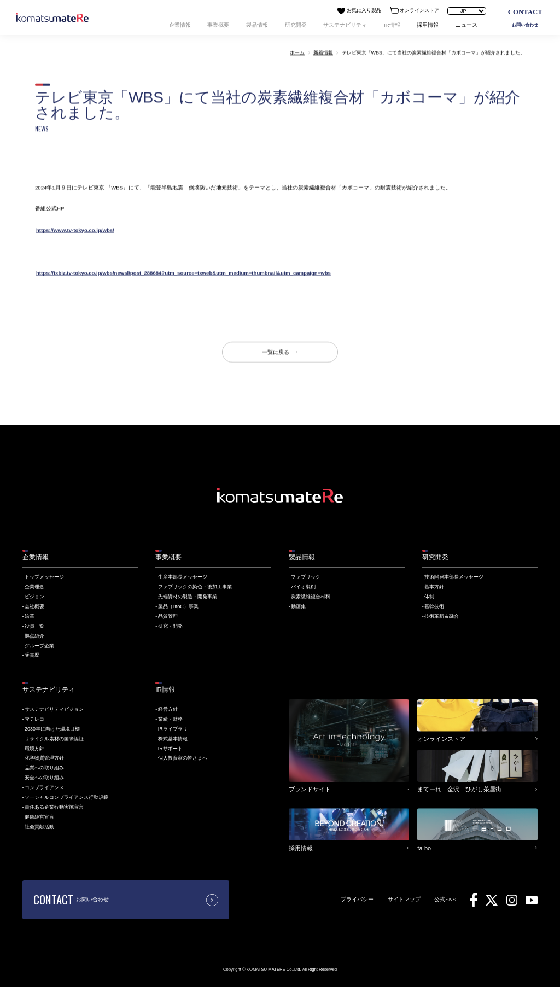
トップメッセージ (44, 577)
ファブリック (305, 577)
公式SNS (445, 899)
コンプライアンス (44, 787)
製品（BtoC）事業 (178, 606)
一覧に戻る (275, 352)
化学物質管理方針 (44, 758)
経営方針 (168, 709)
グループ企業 (39, 646)
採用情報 (428, 25)
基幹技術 (434, 606)
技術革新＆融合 (441, 616)
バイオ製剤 (303, 586)
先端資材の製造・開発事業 (187, 596)
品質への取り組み (44, 767)
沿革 (29, 616)
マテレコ (34, 719)
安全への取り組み (44, 777)
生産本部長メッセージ (182, 577)
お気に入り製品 (359, 11)
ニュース (466, 25)
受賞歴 (32, 655)
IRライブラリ (173, 729)
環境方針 (34, 748)
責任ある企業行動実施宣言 (54, 807)
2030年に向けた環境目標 (52, 729)
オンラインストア (414, 11)
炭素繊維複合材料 (310, 596)
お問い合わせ (525, 17)
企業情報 (180, 25)
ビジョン (34, 596)
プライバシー (357, 899)
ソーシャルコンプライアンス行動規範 (66, 797)
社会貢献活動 (39, 827)
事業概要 (218, 25)
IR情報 (392, 25)
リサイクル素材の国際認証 (54, 738)
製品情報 (257, 25)
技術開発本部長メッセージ (453, 577)
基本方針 (434, 586)
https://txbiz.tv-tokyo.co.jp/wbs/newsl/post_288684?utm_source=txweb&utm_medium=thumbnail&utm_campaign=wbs (183, 273)
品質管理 (168, 616)
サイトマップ (404, 899)
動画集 (298, 606)
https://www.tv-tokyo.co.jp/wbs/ (75, 230)
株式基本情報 (173, 738)
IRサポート (170, 748)
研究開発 (296, 25)
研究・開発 (170, 626)
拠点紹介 (34, 636)
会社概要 (34, 606)
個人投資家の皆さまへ (182, 758)
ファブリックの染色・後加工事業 (195, 586)
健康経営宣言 (39, 817)
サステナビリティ (345, 25)
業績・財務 (170, 719)
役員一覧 (34, 626)
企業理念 (34, 586)
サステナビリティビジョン (54, 709)
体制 (429, 596)
